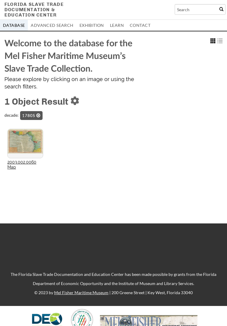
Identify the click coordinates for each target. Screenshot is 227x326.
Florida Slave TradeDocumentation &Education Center (34, 9)
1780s (31, 115)
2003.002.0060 (21, 162)
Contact (140, 25)
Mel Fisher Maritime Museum (81, 292)
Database (14, 25)
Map (11, 167)
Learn (117, 25)
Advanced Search (52, 25)
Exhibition (92, 25)
